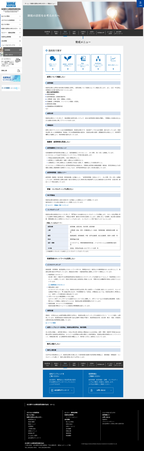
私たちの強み (30, 415)
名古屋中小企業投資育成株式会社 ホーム (41, 404)
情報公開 (68, 431)
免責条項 (104, 419)
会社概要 (68, 428)
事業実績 (68, 433)
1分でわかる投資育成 (33, 412)
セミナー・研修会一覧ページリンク (58, 205)
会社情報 (67, 419)
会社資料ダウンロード (119, 32)
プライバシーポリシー (108, 421)
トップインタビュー (72, 417)
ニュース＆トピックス (108, 412)
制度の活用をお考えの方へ (38, 3)
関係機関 (68, 435)
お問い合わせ (101, 390)
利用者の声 (101, 32)
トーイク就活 (52, 323)
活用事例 (74, 32)
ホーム (27, 3)
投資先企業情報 (69, 415)
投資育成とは (47, 32)
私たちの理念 (70, 422)
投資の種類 (56, 32)
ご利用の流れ (83, 32)
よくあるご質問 (109, 32)
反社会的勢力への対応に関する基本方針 (113, 423)
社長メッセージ (70, 426)
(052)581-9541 (32, 447)
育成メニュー (32, 424)
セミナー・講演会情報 (71, 412)
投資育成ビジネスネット (58, 285)
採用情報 (105, 415)
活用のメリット (92, 32)
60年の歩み (69, 424)
